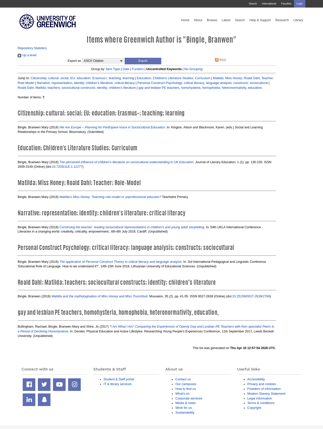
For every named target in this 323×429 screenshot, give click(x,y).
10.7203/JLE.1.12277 (67, 166)
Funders (138, 69)
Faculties (286, 3)
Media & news (185, 403)
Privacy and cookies (261, 384)
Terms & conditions (261, 403)
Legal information (259, 398)
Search (253, 3)
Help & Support (260, 20)
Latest (226, 20)
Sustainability (184, 412)
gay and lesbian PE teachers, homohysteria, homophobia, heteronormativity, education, (200, 88)
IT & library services (117, 384)
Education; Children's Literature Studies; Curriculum (173, 78)
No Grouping (193, 69)
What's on (182, 393)
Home (185, 20)
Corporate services (188, 398)
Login (300, 3)
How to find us (185, 389)
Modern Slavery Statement (266, 393)
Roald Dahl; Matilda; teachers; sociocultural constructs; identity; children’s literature (77, 88)
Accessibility (256, 379)
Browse (212, 20)
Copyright (254, 408)
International (269, 3)
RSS (219, 60)
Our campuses (185, 384)
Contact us (183, 379)
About (198, 20)
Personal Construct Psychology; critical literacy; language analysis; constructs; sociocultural (202, 83)
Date (126, 69)
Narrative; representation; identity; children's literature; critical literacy (86, 83)
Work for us (183, 408)
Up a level (27, 55)
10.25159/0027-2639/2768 (251, 296)
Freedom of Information (264, 389)
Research (282, 20)
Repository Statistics (32, 48)
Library (298, 20)
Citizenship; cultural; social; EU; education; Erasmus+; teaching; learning (82, 78)
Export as (74, 61)
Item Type (113, 69)
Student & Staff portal (118, 379)
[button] (143, 61)
